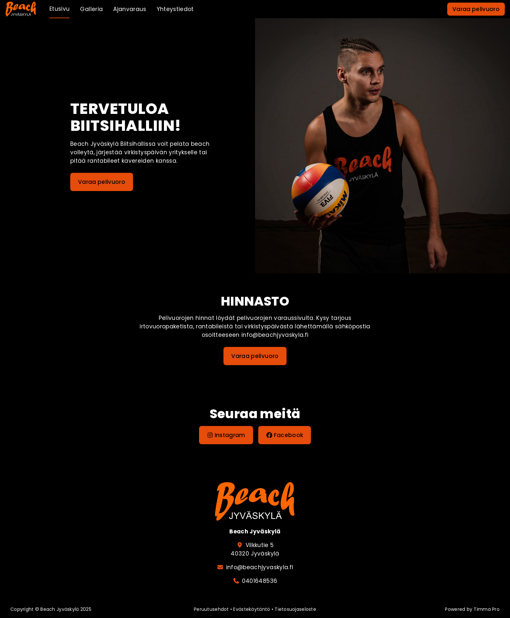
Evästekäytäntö (251, 609)
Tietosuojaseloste (295, 609)
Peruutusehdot (211, 609)
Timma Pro (487, 609)
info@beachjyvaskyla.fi (259, 567)
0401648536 (259, 581)
